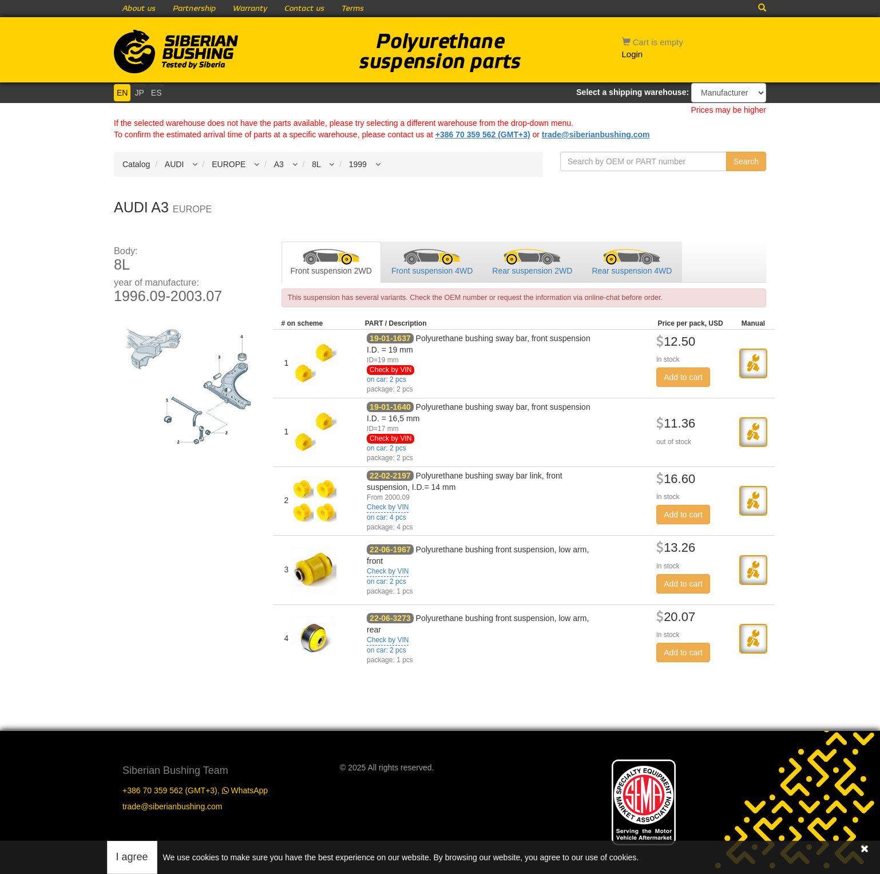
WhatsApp (245, 790)
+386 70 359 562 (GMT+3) (482, 134)
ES (156, 92)
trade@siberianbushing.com (596, 134)
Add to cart (683, 377)
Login (632, 54)
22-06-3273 (390, 618)
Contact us (304, 8)
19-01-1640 (390, 407)
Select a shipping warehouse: (632, 92)
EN (122, 92)
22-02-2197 (390, 475)
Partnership (194, 8)
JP (139, 92)
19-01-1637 (390, 338)
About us (139, 8)
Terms (353, 8)
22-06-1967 (390, 549)
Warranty (250, 8)
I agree (132, 857)
